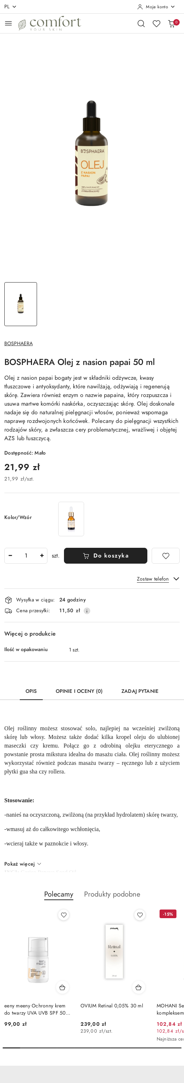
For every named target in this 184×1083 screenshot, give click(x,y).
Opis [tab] (31, 691)
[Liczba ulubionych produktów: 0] (156, 23)
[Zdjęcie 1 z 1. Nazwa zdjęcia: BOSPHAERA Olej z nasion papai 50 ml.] (20, 304)
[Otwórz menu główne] (8, 23)
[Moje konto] (156, 7)
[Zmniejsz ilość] (10, 555)
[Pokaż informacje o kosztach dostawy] (87, 611)
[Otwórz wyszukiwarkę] (141, 23)
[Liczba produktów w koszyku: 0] (171, 23)
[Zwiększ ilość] (41, 555)
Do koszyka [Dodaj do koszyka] (106, 556)
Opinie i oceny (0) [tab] (79, 691)
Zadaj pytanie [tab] (139, 691)
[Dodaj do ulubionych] (166, 556)
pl (10, 6)
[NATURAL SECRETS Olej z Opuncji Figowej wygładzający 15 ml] (71, 519)
